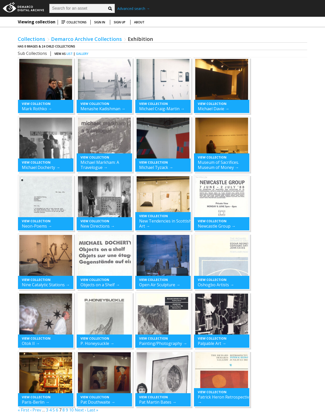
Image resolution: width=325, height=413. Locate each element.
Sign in (99, 22)
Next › (80, 410)
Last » (92, 410)
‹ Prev (35, 410)
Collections (74, 22)
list (70, 54)
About (139, 22)
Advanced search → (133, 8)
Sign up (119, 22)
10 (71, 410)
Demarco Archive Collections (86, 39)
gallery (82, 54)
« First (23, 410)
